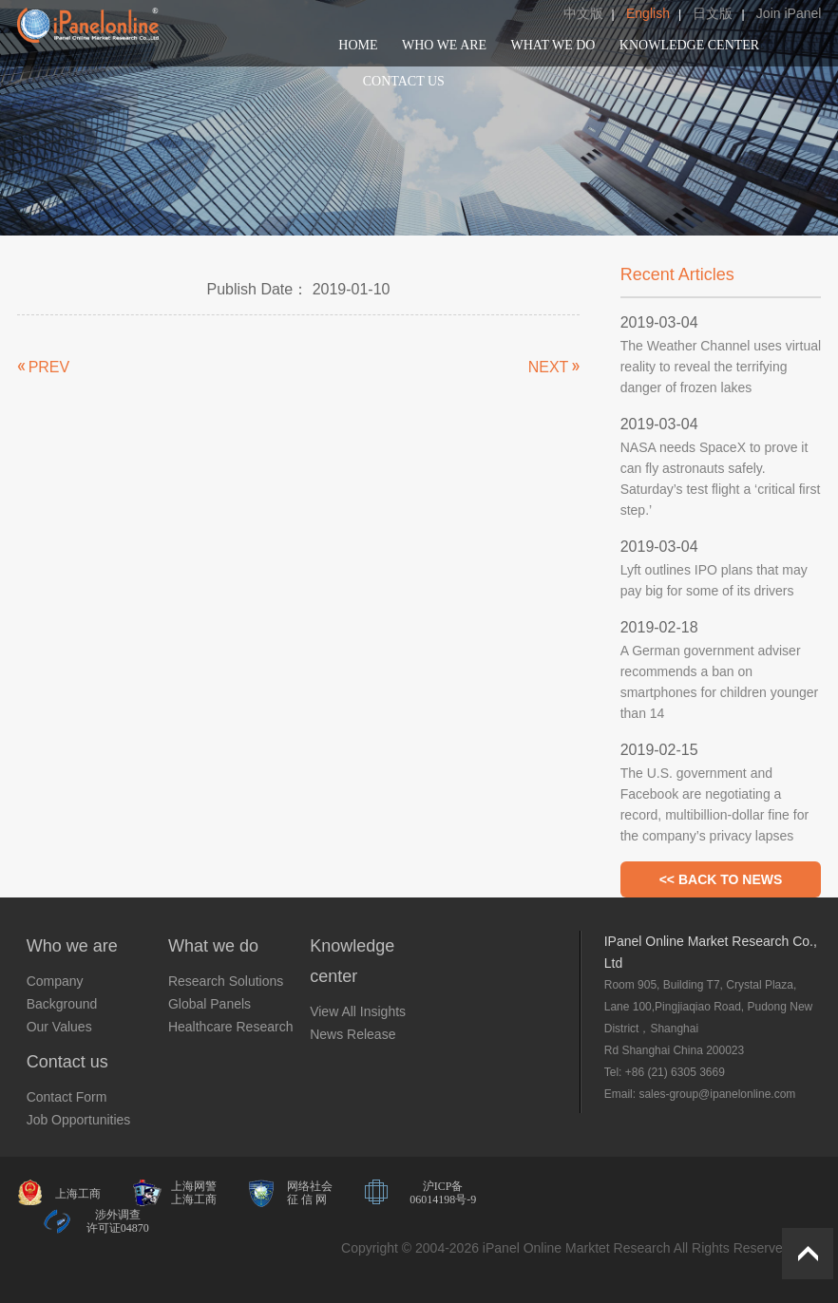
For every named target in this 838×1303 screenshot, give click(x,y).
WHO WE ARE (444, 45)
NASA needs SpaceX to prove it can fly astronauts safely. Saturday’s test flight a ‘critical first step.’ (720, 479)
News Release (352, 1034)
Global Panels (209, 1003)
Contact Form (67, 1097)
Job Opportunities (79, 1119)
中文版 (583, 13)
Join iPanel (789, 13)
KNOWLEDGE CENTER (689, 45)
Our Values (59, 1026)
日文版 (713, 13)
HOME (357, 45)
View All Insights (358, 1011)
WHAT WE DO (553, 45)
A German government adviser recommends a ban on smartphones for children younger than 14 (719, 682)
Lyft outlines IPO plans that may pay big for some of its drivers (714, 580)
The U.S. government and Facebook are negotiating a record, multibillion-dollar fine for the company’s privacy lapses (714, 804)
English (648, 13)
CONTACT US (404, 81)
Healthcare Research (231, 1026)
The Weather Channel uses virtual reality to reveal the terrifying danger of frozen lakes (720, 366)
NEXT (548, 367)
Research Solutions (225, 981)
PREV (49, 367)
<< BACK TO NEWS (721, 879)
